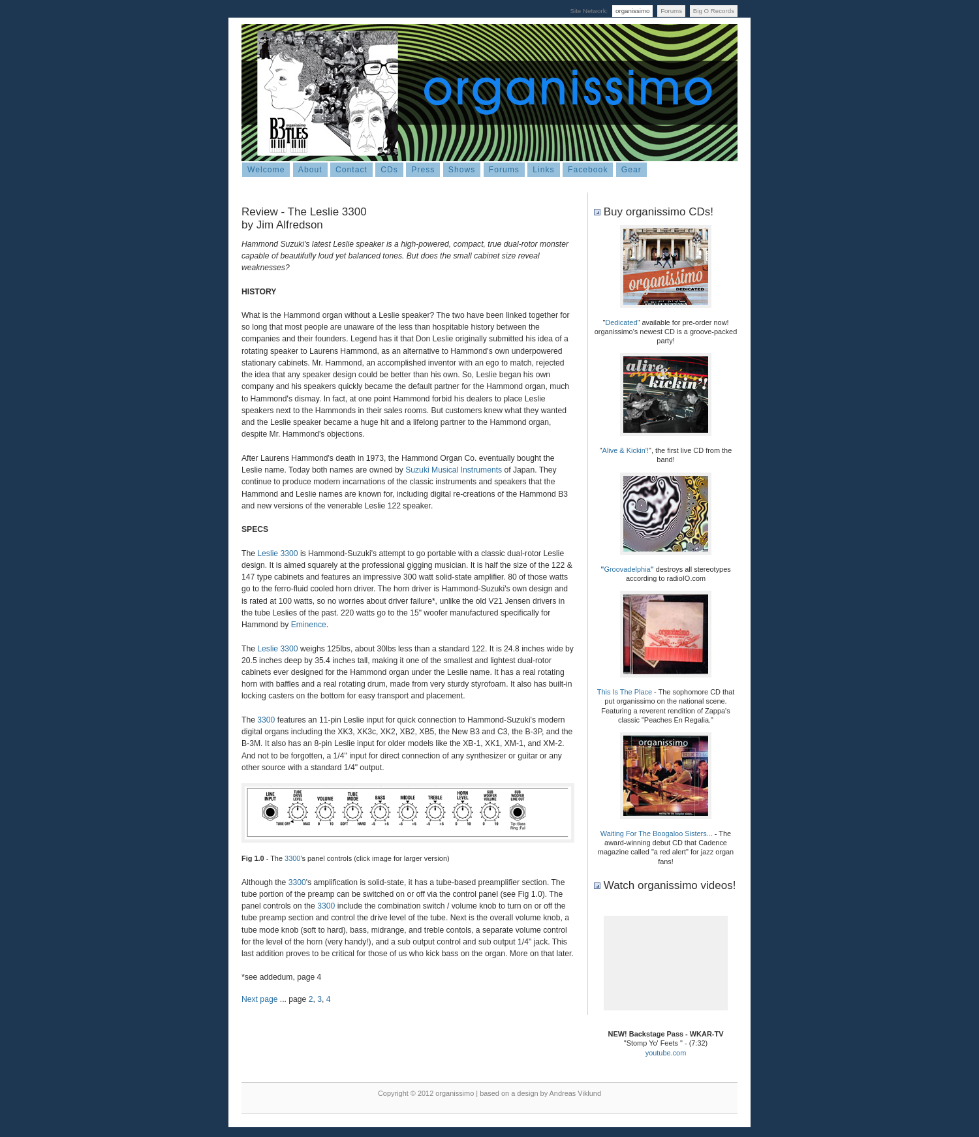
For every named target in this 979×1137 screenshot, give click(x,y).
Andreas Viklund (575, 1093)
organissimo (632, 10)
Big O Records (713, 10)
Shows (462, 169)
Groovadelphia (627, 569)
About (310, 169)
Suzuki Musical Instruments (453, 470)
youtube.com (666, 1053)
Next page (259, 999)
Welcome (266, 169)
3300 (266, 719)
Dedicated (621, 322)
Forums (671, 10)
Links (543, 169)
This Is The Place (624, 692)
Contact (351, 169)
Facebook (588, 169)
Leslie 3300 (277, 553)
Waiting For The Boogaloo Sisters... (656, 833)
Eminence (308, 624)
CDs (389, 169)
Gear (631, 169)
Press (423, 169)
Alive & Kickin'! (625, 450)
